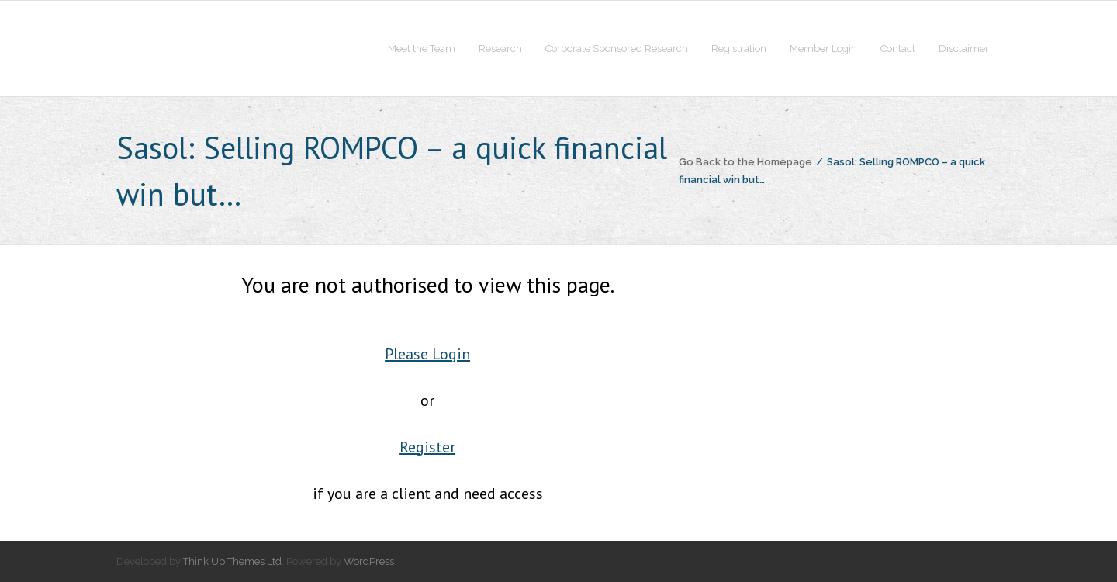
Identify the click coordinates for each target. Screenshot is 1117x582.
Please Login (427, 354)
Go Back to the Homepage (745, 162)
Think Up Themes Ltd (232, 561)
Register (427, 447)
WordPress (369, 561)
